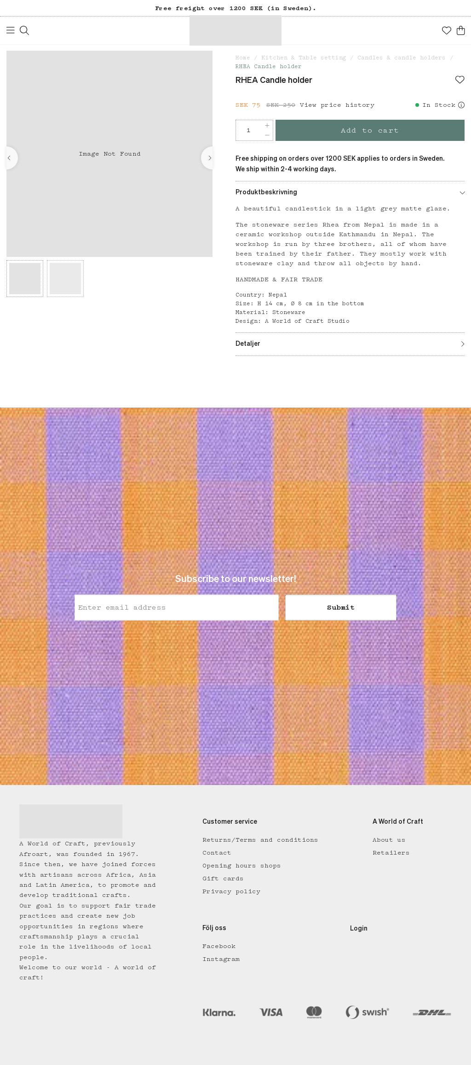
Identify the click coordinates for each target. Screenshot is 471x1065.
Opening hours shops (241, 865)
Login (359, 928)
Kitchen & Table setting (304, 58)
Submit (341, 607)
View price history (337, 105)
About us (389, 840)
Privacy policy (231, 891)
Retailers (391, 853)
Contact (216, 853)
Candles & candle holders (401, 58)
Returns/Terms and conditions (260, 840)
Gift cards (223, 878)
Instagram (221, 959)
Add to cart (370, 130)
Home (243, 58)
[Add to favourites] (460, 80)
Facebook (219, 946)
